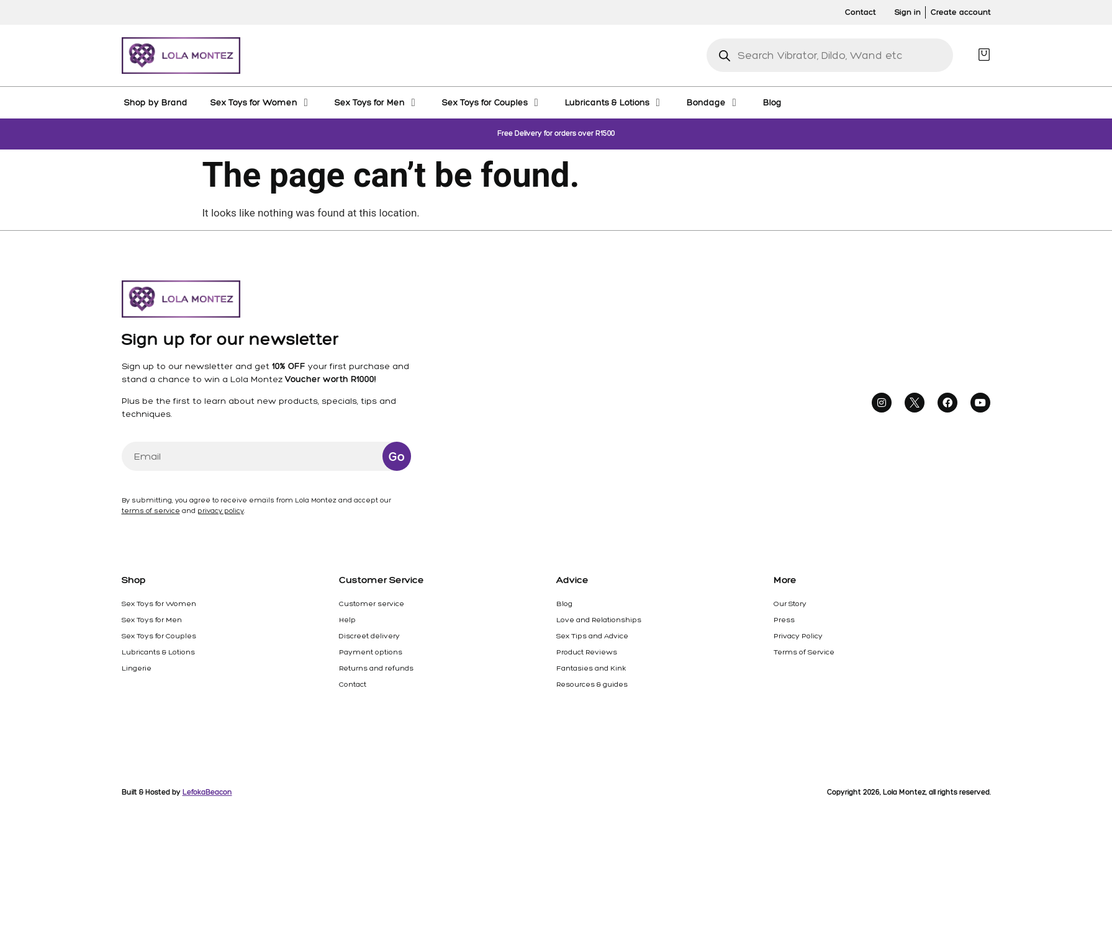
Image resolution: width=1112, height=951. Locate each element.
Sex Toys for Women (159, 603)
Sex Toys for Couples (159, 636)
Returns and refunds (376, 668)
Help (347, 619)
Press (784, 619)
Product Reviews (586, 652)
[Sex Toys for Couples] (492, 102)
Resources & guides (592, 684)
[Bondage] (713, 102)
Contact (352, 684)
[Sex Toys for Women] (261, 102)
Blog (564, 603)
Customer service (371, 603)
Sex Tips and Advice (592, 636)
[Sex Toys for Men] (377, 102)
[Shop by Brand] (156, 102)
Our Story (790, 603)
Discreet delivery (369, 636)
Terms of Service (804, 652)
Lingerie (136, 668)
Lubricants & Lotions (158, 652)
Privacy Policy (798, 636)
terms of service (151, 511)
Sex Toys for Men (152, 619)
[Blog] (772, 102)
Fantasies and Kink (591, 668)
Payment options (370, 652)
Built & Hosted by (177, 792)
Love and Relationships (598, 619)
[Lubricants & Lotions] (614, 102)
